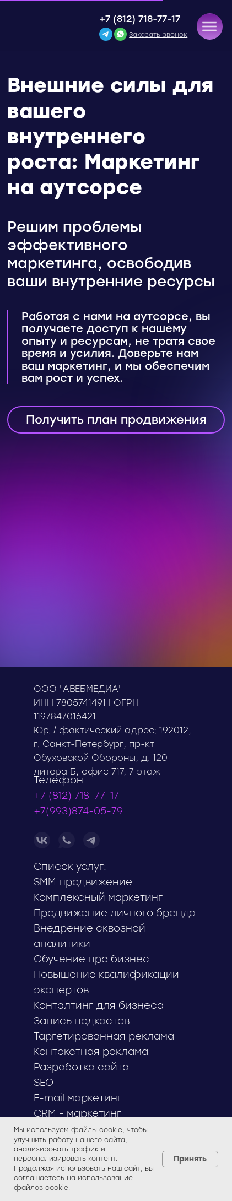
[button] (209, 26)
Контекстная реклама (91, 1052)
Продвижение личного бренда (115, 913)
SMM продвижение (83, 882)
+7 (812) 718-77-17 (139, 18)
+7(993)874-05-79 (78, 811)
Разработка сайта (81, 1067)
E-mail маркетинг (78, 1098)
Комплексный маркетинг (98, 897)
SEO (43, 1082)
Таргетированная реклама (104, 1036)
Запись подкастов (82, 1021)
